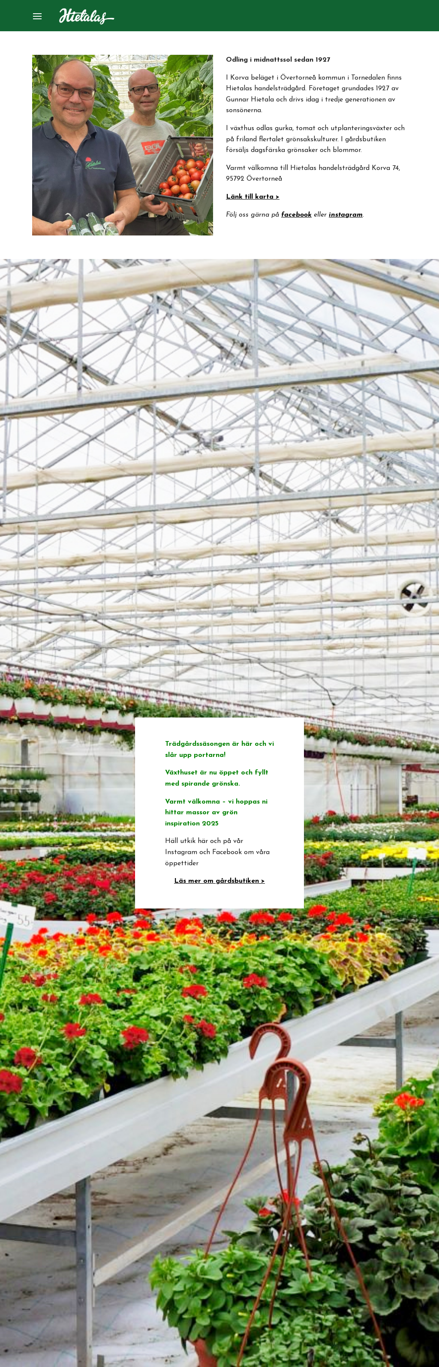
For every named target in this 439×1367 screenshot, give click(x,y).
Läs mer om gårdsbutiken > (219, 881)
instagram (346, 214)
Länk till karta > (253, 197)
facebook (296, 214)
